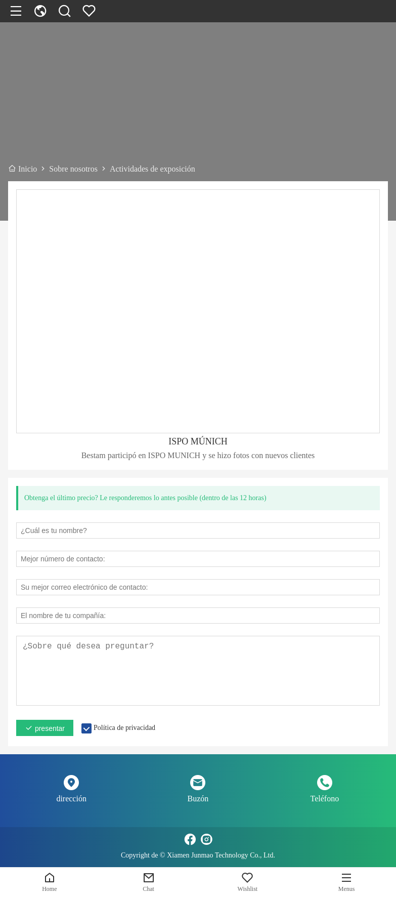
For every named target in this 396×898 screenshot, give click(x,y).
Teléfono (325, 798)
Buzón (198, 798)
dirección (71, 798)
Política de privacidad (124, 727)
